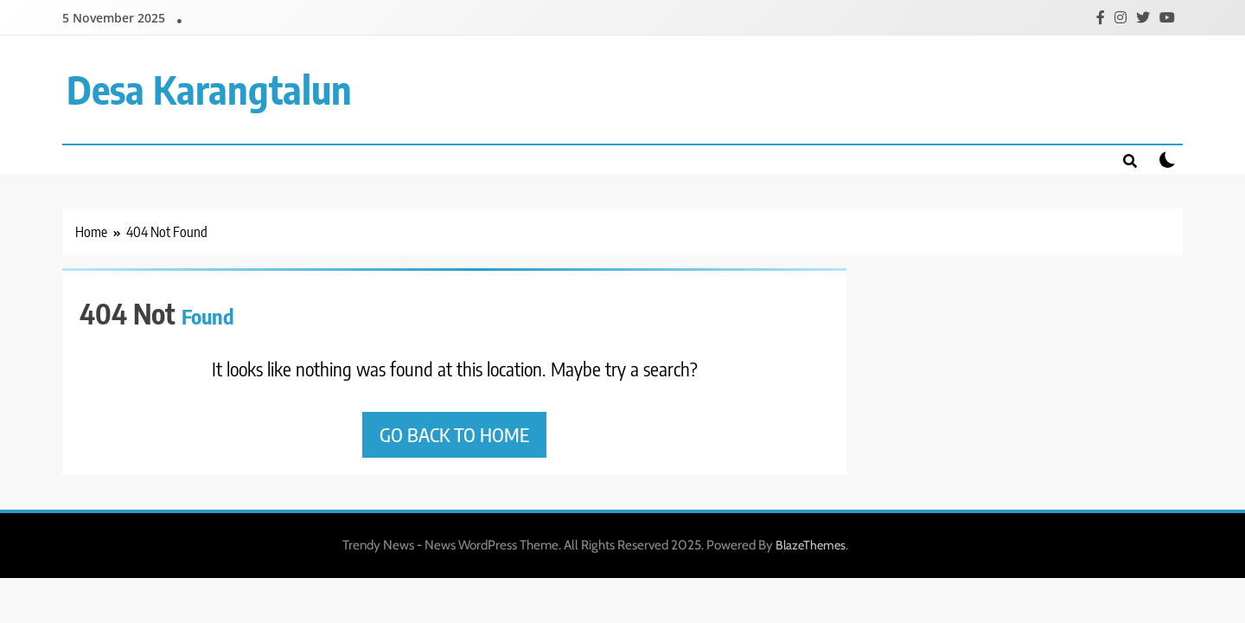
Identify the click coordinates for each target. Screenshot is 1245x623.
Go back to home (454, 434)
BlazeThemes (811, 545)
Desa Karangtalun (209, 89)
